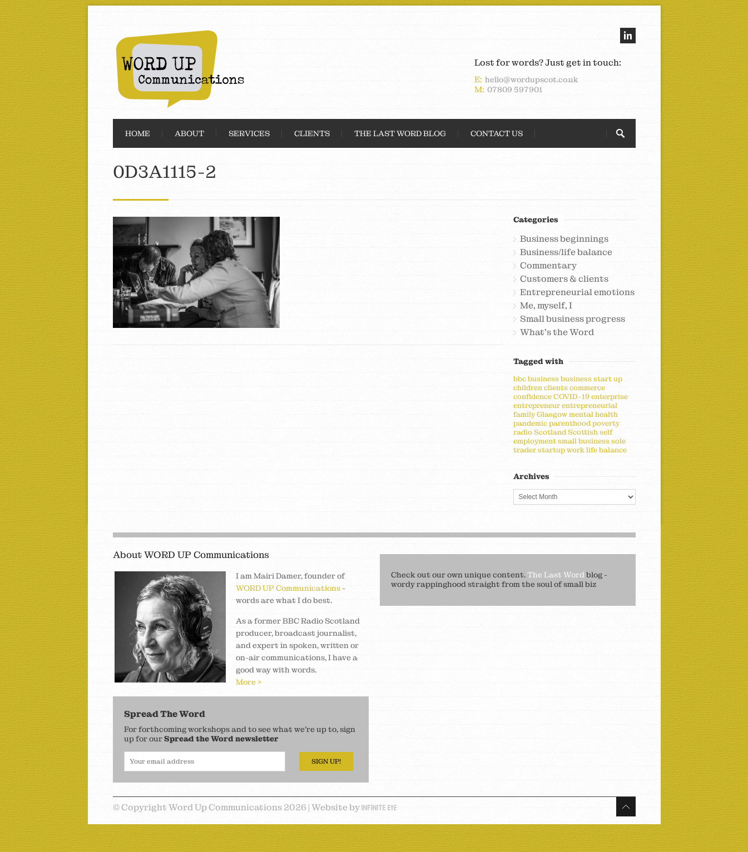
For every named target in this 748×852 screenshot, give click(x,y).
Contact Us (496, 133)
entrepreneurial (589, 405)
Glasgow (552, 414)
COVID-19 (571, 396)
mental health (593, 414)
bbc (519, 378)
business (543, 378)
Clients (312, 133)
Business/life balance (566, 252)
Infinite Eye (379, 807)
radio (522, 432)
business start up (591, 378)
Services (249, 133)
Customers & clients (564, 279)
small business (584, 441)
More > (249, 682)
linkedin (628, 35)
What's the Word (557, 332)
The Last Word (555, 575)
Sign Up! (326, 761)
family (524, 414)
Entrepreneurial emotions (577, 292)
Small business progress (572, 319)
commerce (587, 387)
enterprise (609, 396)
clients (556, 387)
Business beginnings (564, 239)
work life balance (597, 450)
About (189, 133)
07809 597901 (514, 89)
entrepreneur (536, 405)
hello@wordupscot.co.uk (531, 79)
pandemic (530, 423)
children (527, 387)
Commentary (548, 266)
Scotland (550, 432)
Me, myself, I (546, 306)
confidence (532, 396)
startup (551, 450)
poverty (606, 423)
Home (137, 133)
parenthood (570, 423)
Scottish (583, 432)
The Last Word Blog (400, 133)
